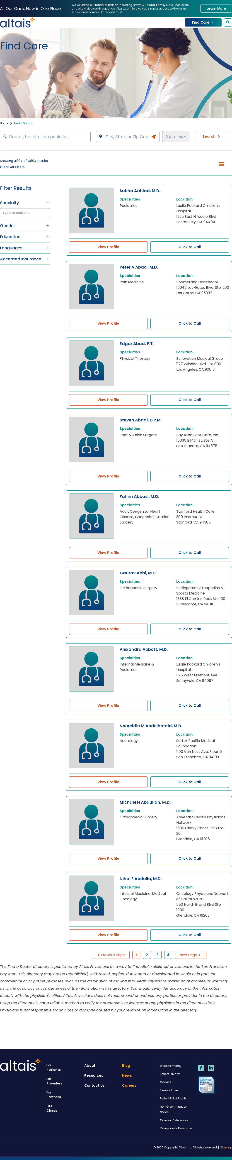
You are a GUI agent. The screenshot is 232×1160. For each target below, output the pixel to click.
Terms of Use (169, 1090)
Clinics (63, 1108)
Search (212, 136)
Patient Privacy (170, 1074)
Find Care (203, 22)
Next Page (191, 954)
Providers (63, 1081)
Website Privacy (170, 1066)
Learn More (216, 8)
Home (4, 123)
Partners (63, 1094)
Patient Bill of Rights (173, 1098)
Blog (126, 1065)
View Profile (108, 247)
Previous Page (111, 954)
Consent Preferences (174, 1120)
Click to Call (190, 247)
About (89, 1065)
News (127, 1075)
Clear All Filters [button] (12, 167)
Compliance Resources (176, 1128)
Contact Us (94, 1085)
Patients (63, 1067)
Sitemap (226, 1147)
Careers (129, 1085)
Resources (93, 1075)
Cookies (165, 1082)
